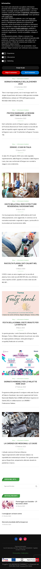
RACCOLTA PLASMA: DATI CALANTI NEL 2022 (20, 264)
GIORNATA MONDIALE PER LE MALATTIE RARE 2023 (20, 383)
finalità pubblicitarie (22, 28)
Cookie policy (24, 553)
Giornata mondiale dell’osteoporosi (15, 522)
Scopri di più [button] (20, 68)
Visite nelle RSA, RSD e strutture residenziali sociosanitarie (20, 205)
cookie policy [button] (9, 16)
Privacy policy (16, 553)
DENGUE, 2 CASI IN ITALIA (20, 147)
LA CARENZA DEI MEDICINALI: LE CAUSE (20, 443)
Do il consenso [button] (30, 72)
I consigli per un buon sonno (12, 514)
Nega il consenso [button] (11, 72)
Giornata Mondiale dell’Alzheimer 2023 (20, 83)
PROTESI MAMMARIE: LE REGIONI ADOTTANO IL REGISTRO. (20, 114)
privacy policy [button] (26, 9)
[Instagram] (20, 539)
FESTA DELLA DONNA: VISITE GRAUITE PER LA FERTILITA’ (21, 323)
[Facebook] (16, 539)
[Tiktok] (25, 539)
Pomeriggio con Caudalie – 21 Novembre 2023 (26, 503)
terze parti (32, 18)
